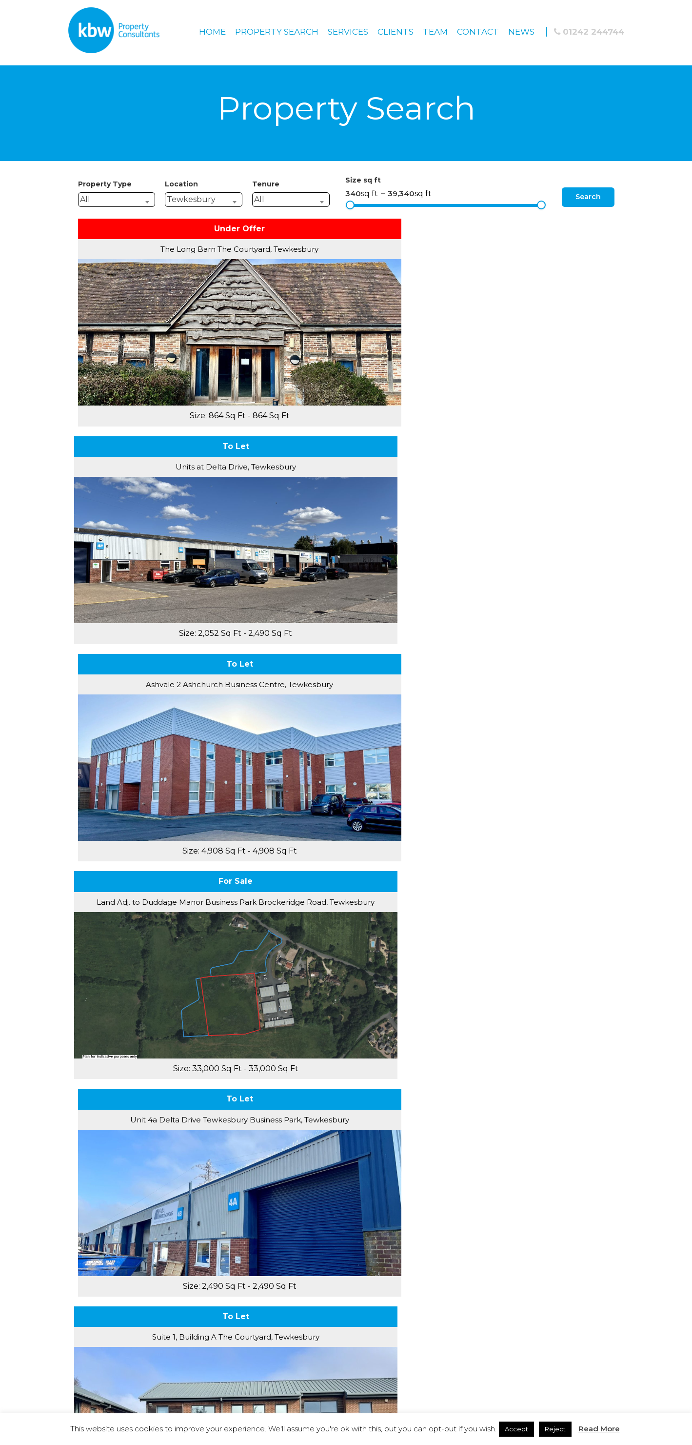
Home (212, 32)
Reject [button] (555, 1429)
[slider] (350, 205)
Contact (478, 32)
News (521, 32)
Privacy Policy (346, 1171)
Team (435, 32)
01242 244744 (589, 32)
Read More (599, 1428)
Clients (395, 32)
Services (348, 32)
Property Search (276, 32)
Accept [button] (516, 1429)
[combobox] (117, 199)
